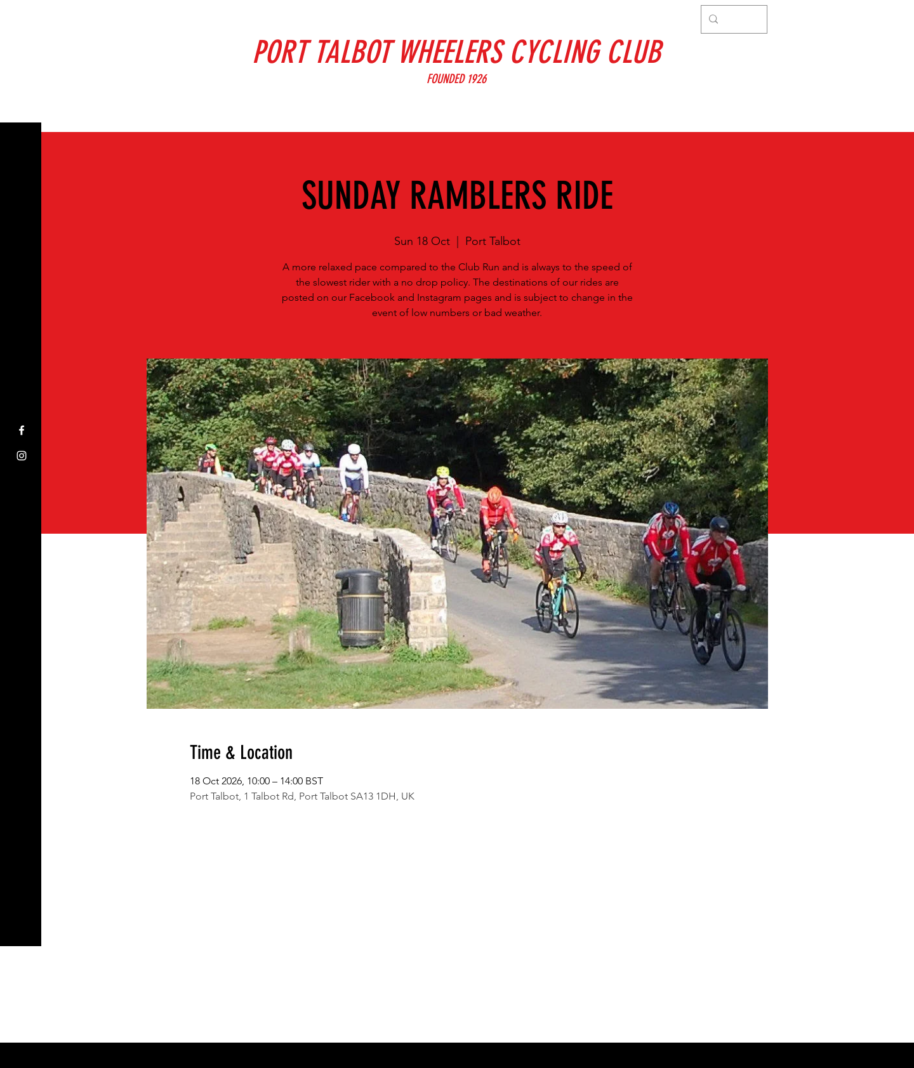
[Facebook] (21, 430)
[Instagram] (21, 455)
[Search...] (732, 19)
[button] (22, 19)
